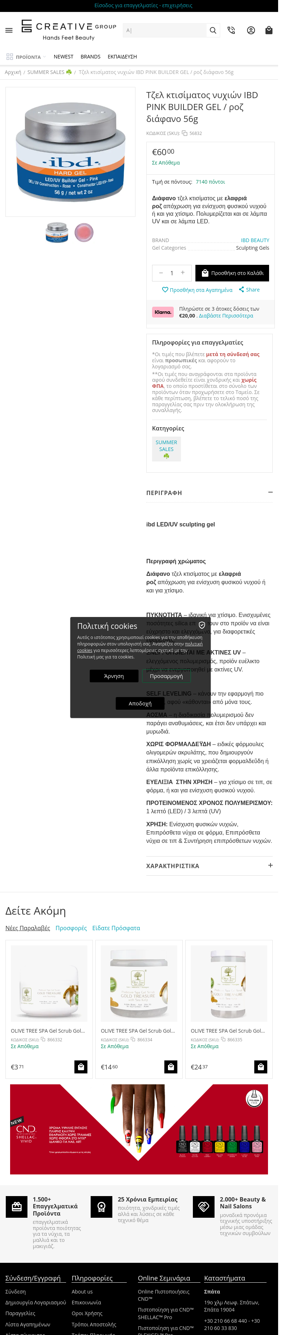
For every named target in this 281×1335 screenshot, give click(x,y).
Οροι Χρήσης (87, 1313)
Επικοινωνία (86, 1302)
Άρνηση (114, 675)
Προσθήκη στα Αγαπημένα (196, 289)
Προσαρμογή (166, 675)
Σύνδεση (15, 1291)
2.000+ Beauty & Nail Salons (243, 1202)
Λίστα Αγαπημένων (27, 1324)
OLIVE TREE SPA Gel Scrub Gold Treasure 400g (137, 1030)
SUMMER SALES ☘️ (50, 72)
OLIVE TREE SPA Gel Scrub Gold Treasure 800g (227, 1030)
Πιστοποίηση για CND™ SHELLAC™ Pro (166, 1313)
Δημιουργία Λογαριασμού (35, 1302)
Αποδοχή (140, 703)
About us (82, 1291)
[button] (249, 289)
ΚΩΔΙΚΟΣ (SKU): (163, 133)
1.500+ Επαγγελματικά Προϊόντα (55, 1206)
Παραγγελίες (20, 1313)
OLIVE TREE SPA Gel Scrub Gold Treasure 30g (47, 1030)
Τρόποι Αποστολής (94, 1324)
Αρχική (13, 72)
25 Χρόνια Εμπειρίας (147, 1199)
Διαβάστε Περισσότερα (226, 315)
